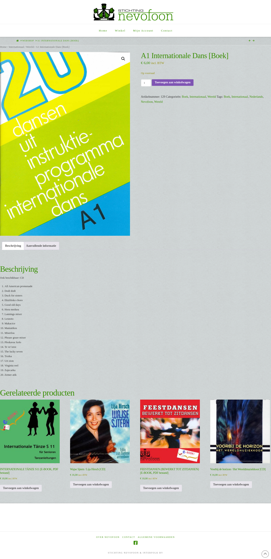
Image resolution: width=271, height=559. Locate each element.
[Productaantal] (146, 82)
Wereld (30, 46)
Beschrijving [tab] (13, 245)
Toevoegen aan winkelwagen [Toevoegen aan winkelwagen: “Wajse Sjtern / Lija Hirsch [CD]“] (91, 484)
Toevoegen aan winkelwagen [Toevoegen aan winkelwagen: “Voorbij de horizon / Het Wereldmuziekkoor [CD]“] (231, 484)
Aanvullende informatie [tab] (41, 245)
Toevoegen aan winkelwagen (173, 82)
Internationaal (16, 46)
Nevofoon (147, 101)
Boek (185, 96)
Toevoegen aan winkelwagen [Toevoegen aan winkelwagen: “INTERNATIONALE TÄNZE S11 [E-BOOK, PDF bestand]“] (21, 488)
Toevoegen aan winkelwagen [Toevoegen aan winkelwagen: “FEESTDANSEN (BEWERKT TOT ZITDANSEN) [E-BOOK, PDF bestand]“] (161, 488)
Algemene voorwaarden (156, 537)
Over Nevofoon (108, 537)
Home (3, 46)
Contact (128, 537)
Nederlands (256, 96)
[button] (123, 59)
